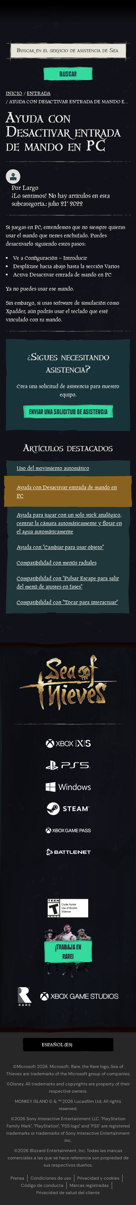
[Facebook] (16, 877)
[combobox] (68, 51)
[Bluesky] (118, 878)
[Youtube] (67, 878)
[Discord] (88, 878)
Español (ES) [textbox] (57, 1045)
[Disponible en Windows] (68, 788)
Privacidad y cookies (98, 1178)
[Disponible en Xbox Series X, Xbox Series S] (68, 744)
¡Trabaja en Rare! (68, 952)
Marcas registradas (89, 1185)
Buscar (68, 74)
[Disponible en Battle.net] (68, 853)
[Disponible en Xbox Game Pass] (68, 831)
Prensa (17, 1178)
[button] (68, 1044)
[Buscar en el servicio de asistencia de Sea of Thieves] (68, 51)
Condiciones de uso (50, 1178)
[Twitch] (45, 878)
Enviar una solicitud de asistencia (68, 412)
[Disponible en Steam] (68, 810)
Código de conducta (42, 1185)
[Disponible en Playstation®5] (68, 766)
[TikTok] (103, 878)
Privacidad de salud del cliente (68, 1193)
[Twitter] (30, 877)
